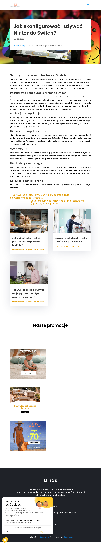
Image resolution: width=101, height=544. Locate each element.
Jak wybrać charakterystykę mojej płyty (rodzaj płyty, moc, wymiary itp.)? (28, 293)
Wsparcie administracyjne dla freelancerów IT (58, 512)
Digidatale (44, 537)
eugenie (29, 250)
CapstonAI (68, 537)
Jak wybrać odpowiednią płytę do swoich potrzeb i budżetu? (26, 242)
